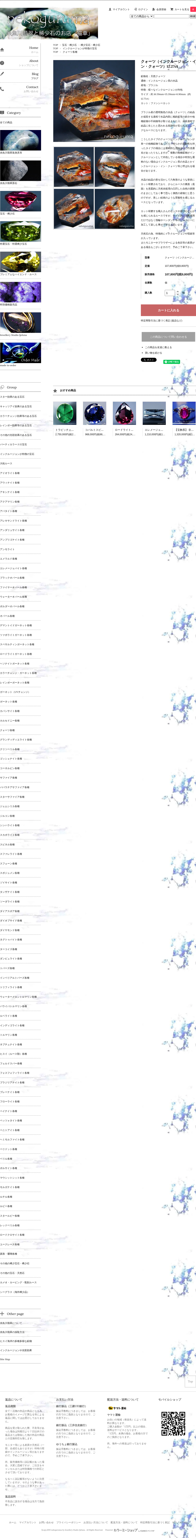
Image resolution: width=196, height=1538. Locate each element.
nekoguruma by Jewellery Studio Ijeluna (68, 1530)
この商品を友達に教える (158, 347)
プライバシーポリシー (68, 1522)
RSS (174, 1522)
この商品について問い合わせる (168, 336)
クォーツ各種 (70, 51)
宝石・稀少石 (69, 44)
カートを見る (185, 9)
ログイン (143, 9)
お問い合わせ (46, 1522)
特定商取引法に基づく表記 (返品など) (161, 320)
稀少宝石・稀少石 (90, 44)
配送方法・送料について (124, 1522)
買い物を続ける (153, 352)
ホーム (12, 1522)
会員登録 (161, 9)
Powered (130, 1530)
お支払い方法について (96, 1522)
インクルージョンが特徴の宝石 (80, 48)
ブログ (34, 78)
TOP (55, 44)
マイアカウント (121, 9)
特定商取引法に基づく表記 (155, 1522)
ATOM (183, 1522)
